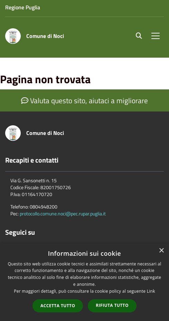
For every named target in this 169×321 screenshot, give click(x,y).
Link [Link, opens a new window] (151, 291)
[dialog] (84, 282)
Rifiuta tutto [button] (112, 305)
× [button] (161, 250)
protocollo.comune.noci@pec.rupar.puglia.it (63, 213)
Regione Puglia (22, 7)
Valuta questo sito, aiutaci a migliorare (84, 100)
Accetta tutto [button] (57, 306)
